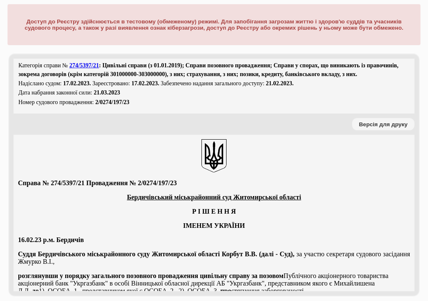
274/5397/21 (84, 65)
